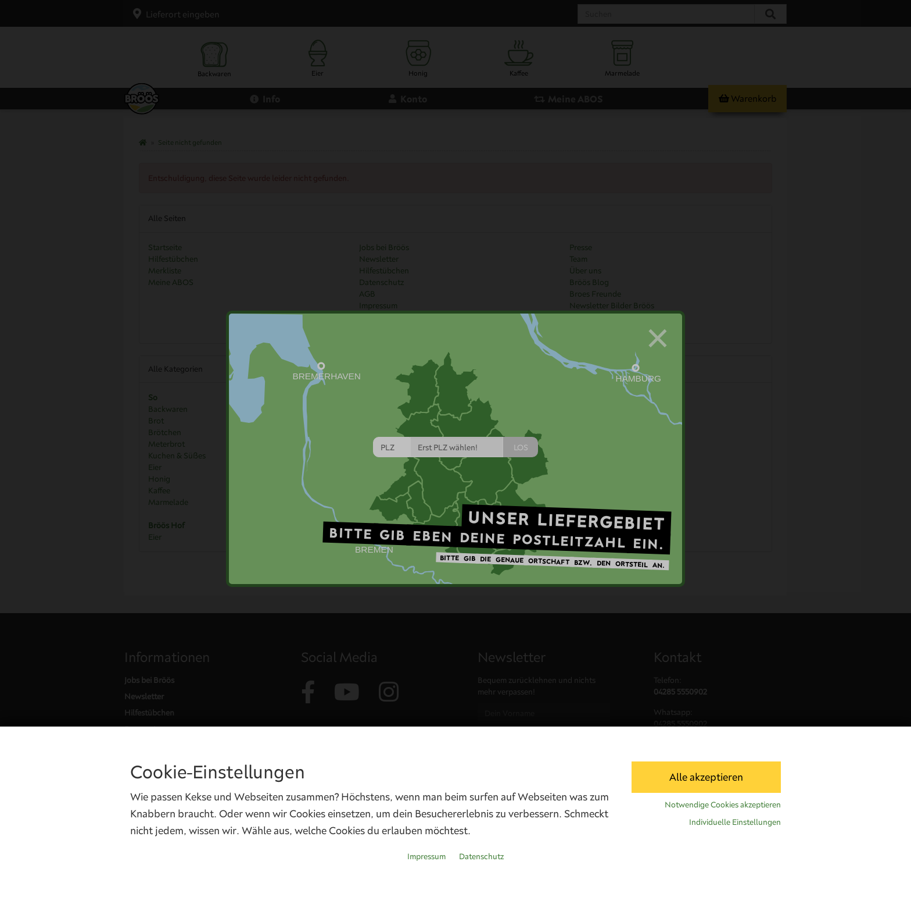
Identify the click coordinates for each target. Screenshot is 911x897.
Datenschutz (481, 856)
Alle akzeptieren (706, 777)
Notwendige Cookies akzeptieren (723, 804)
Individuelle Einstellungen (735, 822)
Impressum (426, 856)
